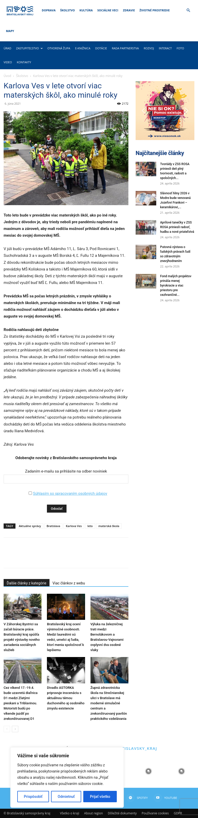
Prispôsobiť (33, 796)
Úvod (7, 76)
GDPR (178, 813)
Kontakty (24, 62)
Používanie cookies (155, 813)
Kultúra (86, 10)
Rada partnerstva (125, 48)
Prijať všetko (100, 796)
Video (8, 62)
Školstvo (67, 10)
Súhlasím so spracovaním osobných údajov (70, 493)
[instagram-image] (148, 771)
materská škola (108, 526)
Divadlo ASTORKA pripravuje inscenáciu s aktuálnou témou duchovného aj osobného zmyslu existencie (65, 698)
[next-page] (15, 729)
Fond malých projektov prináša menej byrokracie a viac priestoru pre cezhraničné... (175, 285)
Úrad (7, 48)
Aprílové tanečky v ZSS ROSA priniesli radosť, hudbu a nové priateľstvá (177, 227)
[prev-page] (7, 729)
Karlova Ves (74, 526)
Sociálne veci (107, 10)
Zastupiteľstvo (29, 48)
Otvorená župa (58, 48)
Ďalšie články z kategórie (26, 583)
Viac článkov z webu (69, 583)
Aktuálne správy (30, 526)
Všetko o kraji (69, 813)
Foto (180, 48)
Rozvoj (149, 48)
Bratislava (53, 526)
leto (90, 526)
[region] (67, 777)
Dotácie (101, 48)
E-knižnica (82, 48)
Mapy (10, 31)
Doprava (48, 10)
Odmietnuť (66, 796)
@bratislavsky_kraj (133, 748)
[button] (188, 10)
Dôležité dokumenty (122, 813)
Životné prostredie (154, 10)
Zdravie (129, 10)
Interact (165, 48)
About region (93, 813)
